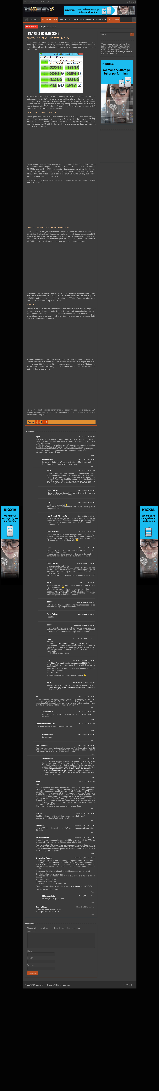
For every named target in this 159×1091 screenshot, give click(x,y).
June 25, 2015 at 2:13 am (86, 547)
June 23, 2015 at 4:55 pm (86, 459)
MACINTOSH (100, 20)
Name (30, 951)
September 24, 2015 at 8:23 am (84, 837)
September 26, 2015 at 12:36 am (84, 639)
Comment (31, 931)
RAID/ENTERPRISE (86, 20)
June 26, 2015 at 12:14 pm (86, 602)
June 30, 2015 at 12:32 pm (86, 563)
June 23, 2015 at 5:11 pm (86, 471)
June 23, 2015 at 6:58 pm (86, 696)
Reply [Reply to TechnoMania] (92, 914)
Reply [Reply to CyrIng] (92, 820)
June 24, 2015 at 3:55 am (86, 723)
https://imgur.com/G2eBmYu (47, 862)
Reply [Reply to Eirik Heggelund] (92, 853)
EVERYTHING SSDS (49, 20)
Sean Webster (47, 459)
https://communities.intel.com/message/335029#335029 (68, 644)
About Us (54, 2)
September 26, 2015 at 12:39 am (84, 660)
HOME (26, 19)
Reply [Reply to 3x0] (92, 707)
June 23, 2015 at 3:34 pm (86, 436)
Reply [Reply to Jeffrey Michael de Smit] (92, 730)
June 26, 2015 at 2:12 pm (86, 614)
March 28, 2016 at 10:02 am (85, 907)
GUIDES (62, 20)
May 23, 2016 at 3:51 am (87, 896)
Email (30, 958)
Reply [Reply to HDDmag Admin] (92, 902)
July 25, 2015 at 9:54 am (87, 781)
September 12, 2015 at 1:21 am (84, 825)
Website (30, 965)
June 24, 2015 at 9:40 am (86, 516)
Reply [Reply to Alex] (92, 808)
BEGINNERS (35, 20)
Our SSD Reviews (113, 20)
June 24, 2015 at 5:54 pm (86, 532)
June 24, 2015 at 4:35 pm (86, 758)
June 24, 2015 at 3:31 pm (86, 745)
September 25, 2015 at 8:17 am (84, 625)
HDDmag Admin (48, 896)
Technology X (45, 2)
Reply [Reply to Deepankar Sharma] (92, 892)
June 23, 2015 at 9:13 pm (86, 711)
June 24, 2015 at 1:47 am (86, 502)
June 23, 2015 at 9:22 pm (86, 490)
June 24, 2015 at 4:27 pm (86, 734)
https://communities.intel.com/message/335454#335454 (72, 663)
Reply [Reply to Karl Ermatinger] (92, 754)
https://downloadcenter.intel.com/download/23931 (66, 593)
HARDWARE (72, 20)
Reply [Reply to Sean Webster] (92, 466)
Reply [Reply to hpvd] (92, 455)
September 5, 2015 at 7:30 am (85, 813)
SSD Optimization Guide (47, 27)
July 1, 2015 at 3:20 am (87, 582)
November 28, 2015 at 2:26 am (84, 858)
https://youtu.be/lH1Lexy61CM (47, 912)
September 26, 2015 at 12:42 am (84, 682)
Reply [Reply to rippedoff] (92, 832)
